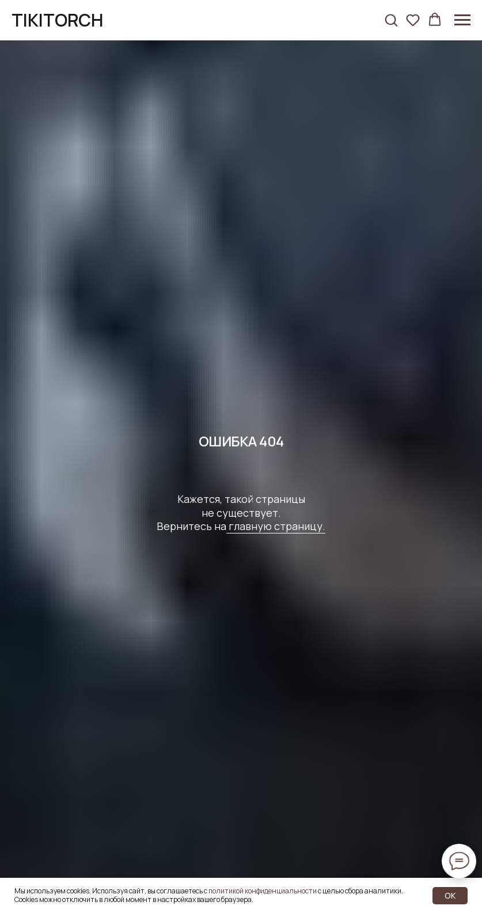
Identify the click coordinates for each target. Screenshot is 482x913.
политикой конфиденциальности (262, 891)
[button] (391, 20)
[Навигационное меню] (462, 20)
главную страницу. (275, 526)
